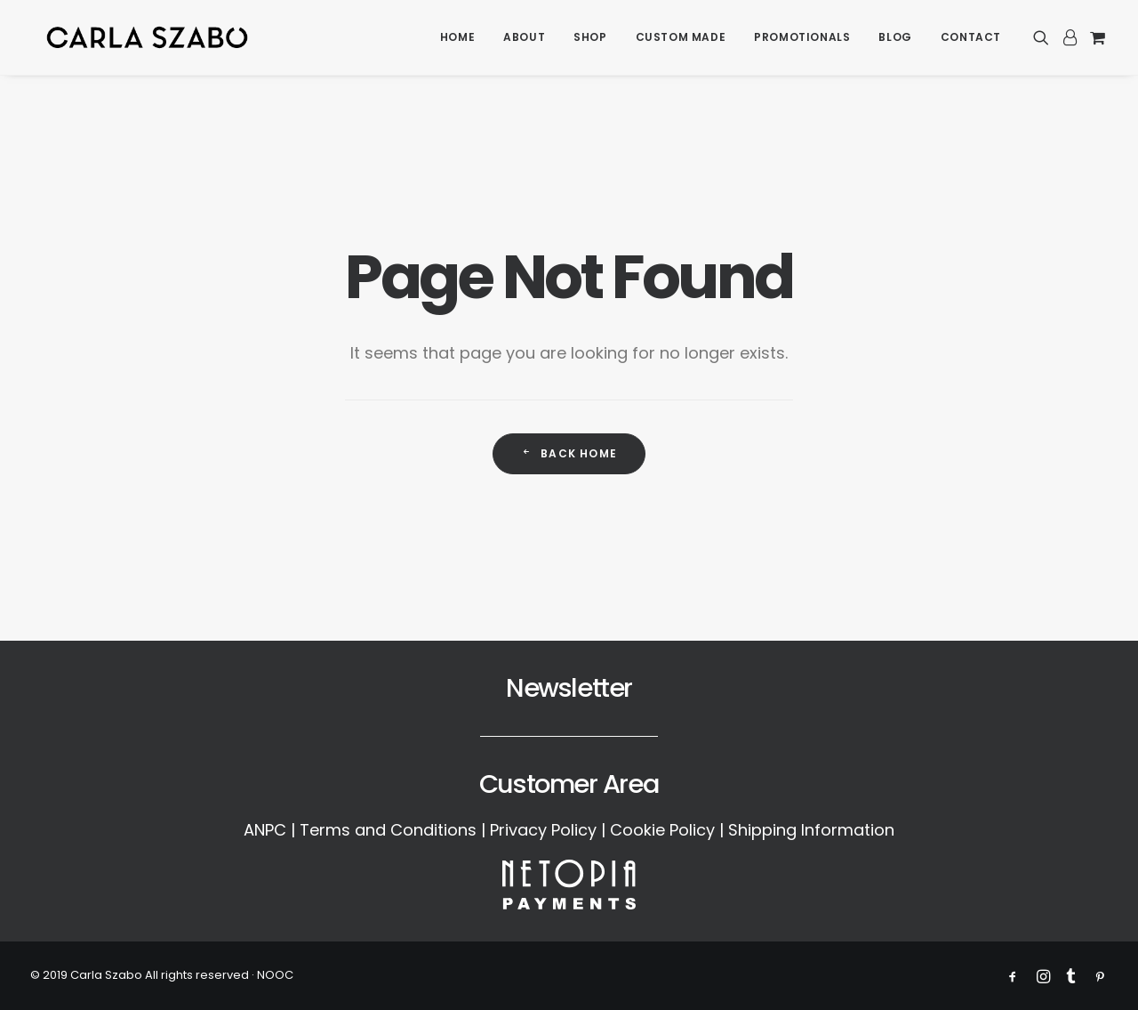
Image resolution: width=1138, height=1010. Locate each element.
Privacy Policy (543, 830)
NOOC (275, 974)
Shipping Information (811, 830)
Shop (589, 39)
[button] (1044, 39)
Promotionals (802, 39)
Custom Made (681, 39)
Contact (971, 39)
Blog (894, 39)
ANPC (265, 830)
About (524, 39)
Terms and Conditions (388, 830)
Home (457, 39)
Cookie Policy (662, 830)
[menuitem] (457, 39)
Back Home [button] (569, 453)
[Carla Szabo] (147, 39)
